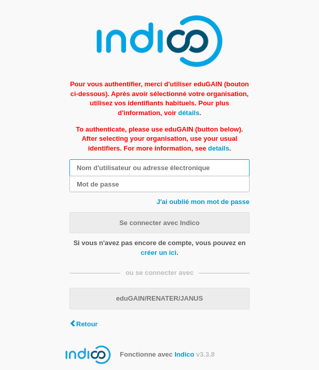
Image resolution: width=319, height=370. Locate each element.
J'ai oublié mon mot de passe (203, 202)
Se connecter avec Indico (159, 223)
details (218, 148)
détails (188, 113)
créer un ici (158, 252)
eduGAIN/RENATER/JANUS (159, 298)
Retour (87, 324)
